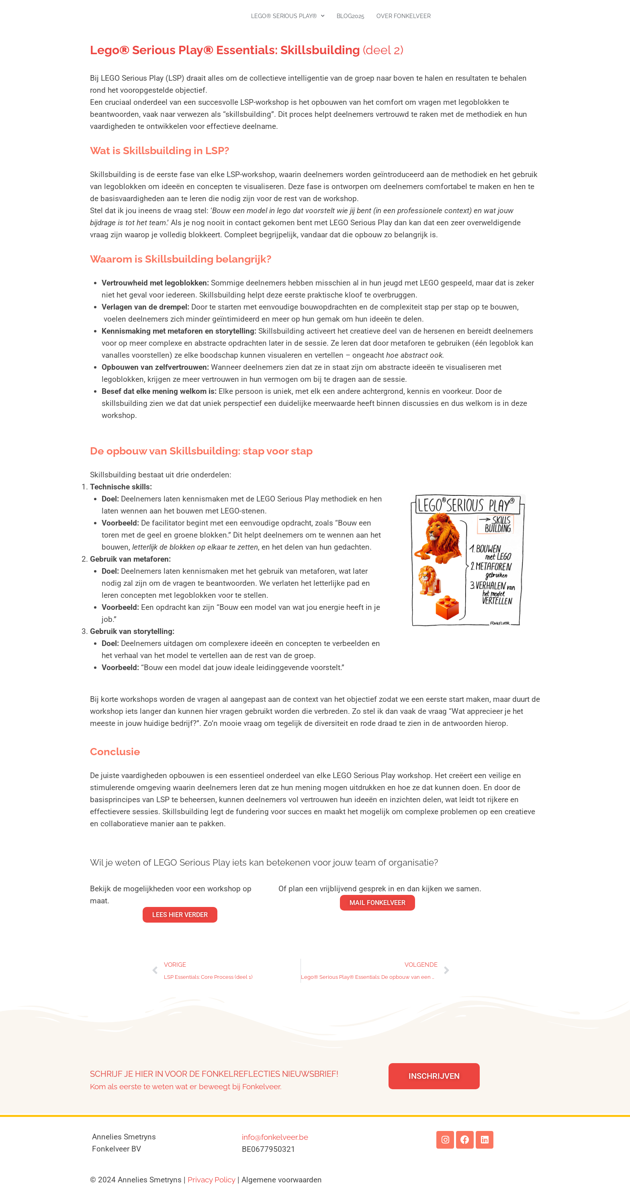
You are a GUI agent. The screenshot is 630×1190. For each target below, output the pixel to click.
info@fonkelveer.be (275, 1137)
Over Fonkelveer (403, 16)
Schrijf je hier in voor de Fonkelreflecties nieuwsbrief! (214, 1074)
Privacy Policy (211, 1179)
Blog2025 (350, 16)
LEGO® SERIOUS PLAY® (288, 16)
